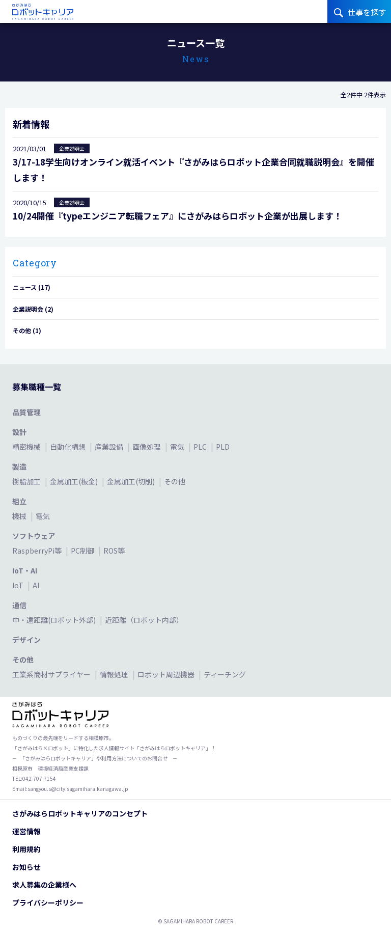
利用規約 (26, 849)
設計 (19, 432)
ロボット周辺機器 (166, 674)
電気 (178, 447)
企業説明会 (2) (33, 309)
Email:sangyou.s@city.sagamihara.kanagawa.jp (70, 788)
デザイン (26, 640)
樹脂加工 (27, 481)
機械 (20, 516)
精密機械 (27, 447)
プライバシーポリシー (47, 902)
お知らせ (26, 867)
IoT (18, 585)
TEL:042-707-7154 (34, 778)
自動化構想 (68, 447)
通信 (19, 605)
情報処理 (115, 674)
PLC (200, 447)
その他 (174, 481)
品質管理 (26, 412)
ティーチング (225, 674)
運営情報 (26, 831)
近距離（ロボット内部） (144, 620)
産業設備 (110, 447)
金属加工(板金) (74, 481)
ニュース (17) (31, 287)
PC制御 (83, 550)
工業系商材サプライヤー (52, 674)
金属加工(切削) (131, 481)
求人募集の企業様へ (44, 885)
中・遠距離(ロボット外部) (54, 620)
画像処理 (147, 447)
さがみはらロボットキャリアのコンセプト (80, 813)
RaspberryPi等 (37, 550)
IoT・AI (24, 570)
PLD (223, 447)
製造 (19, 466)
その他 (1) (27, 330)
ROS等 (114, 550)
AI (36, 585)
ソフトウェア (33, 536)
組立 (19, 501)
